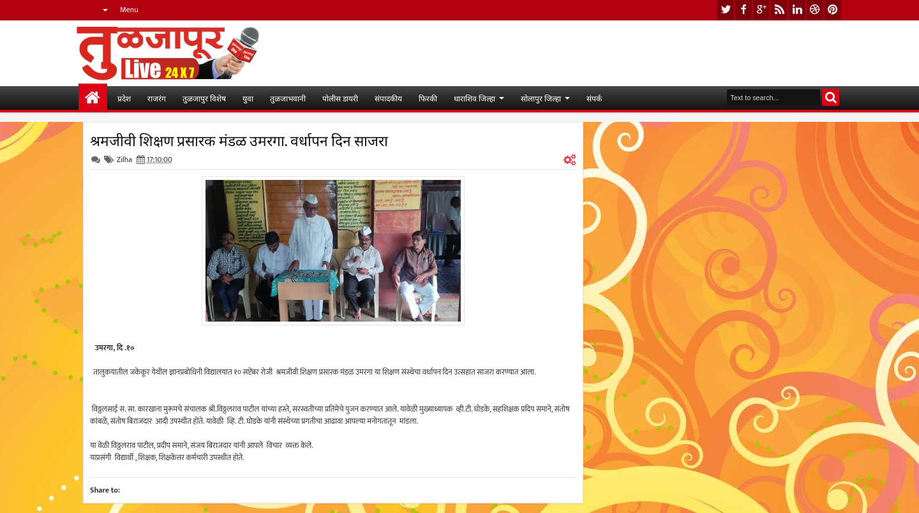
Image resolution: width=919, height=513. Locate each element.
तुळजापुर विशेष (204, 98)
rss (779, 10)
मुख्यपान (92, 98)
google (761, 10)
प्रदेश (124, 98)
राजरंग (156, 98)
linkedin (797, 10)
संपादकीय (388, 98)
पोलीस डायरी (340, 98)
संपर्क (594, 98)
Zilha (124, 159)
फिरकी (428, 98)
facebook (743, 10)
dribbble (815, 10)
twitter (725, 10)
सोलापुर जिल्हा (541, 98)
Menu (129, 9)
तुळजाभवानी (288, 98)
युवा (248, 98)
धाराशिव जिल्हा (474, 98)
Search (830, 97)
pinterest (833, 10)
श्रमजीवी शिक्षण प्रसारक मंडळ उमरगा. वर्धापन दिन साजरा (239, 140)
